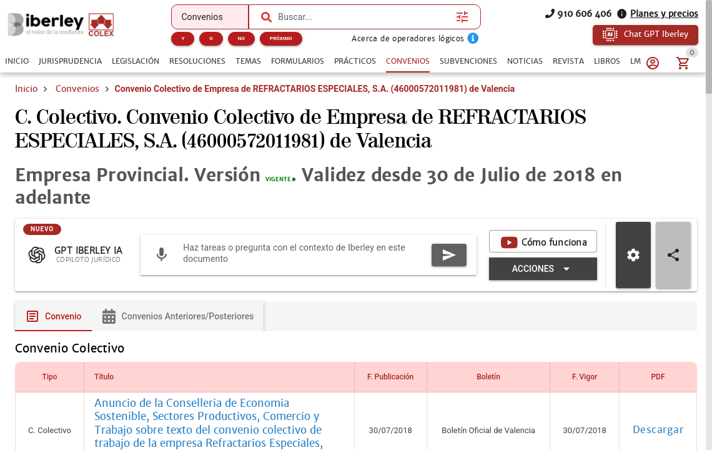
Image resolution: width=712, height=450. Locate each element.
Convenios (77, 88)
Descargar (658, 431)
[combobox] (363, 16)
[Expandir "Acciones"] (543, 269)
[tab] (17, 61)
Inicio (26, 88)
